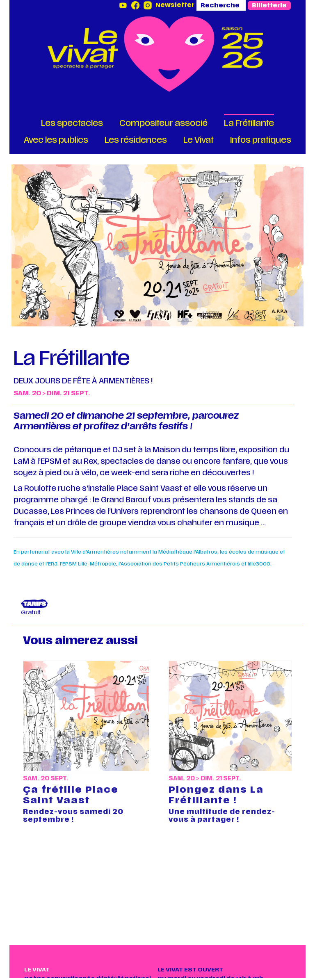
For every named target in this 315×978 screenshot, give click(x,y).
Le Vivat (198, 140)
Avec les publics (56, 140)
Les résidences (136, 140)
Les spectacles (72, 123)
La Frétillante (249, 123)
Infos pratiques (260, 140)
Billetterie (269, 5)
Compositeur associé (163, 123)
